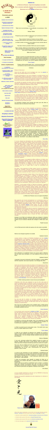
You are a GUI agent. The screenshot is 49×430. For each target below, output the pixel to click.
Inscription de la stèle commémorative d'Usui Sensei (7, 31)
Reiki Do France (33, 427)
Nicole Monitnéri (44, 309)
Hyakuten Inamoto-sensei (23, 243)
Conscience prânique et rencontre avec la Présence (38, 415)
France (25, 153)
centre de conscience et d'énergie (7, 75)
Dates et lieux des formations (7, 51)
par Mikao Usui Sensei (7, 34)
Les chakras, (7, 73)
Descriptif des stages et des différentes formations (7, 46)
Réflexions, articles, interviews (7, 81)
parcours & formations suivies (32, 421)
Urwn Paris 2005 (7, 93)
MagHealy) (9, 120)
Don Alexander (22, 277)
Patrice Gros (20, 407)
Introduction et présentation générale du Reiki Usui (7, 23)
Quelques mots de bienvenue (7, 19)
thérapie (27, 204)
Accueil (27, 427)
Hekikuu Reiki (33, 91)
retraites (46, 238)
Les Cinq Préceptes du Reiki (7, 36)
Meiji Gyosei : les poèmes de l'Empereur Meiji (7, 40)
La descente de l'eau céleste (7, 25)
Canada (41, 152)
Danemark (20, 153)
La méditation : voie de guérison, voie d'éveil (7, 68)
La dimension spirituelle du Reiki (7, 43)
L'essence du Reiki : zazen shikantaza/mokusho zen (7, 71)
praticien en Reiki (35, 311)
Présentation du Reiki (7, 33)
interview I (16, 413)
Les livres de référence (8, 55)
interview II (21, 413)
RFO (43, 413)
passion (44, 72)
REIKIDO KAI (31, 2)
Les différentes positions (7, 78)
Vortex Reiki (17, 92)
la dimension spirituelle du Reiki (37, 419)
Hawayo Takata (34, 109)
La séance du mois (9, 111)
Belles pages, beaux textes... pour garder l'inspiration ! (8, 86)
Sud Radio (38, 413)
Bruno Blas (45, 139)
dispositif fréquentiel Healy (36, 417)
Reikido (32, 9)
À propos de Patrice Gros (8, 59)
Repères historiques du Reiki (7, 27)
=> (2, 59)
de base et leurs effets (8, 79)
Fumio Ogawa (31, 62)
